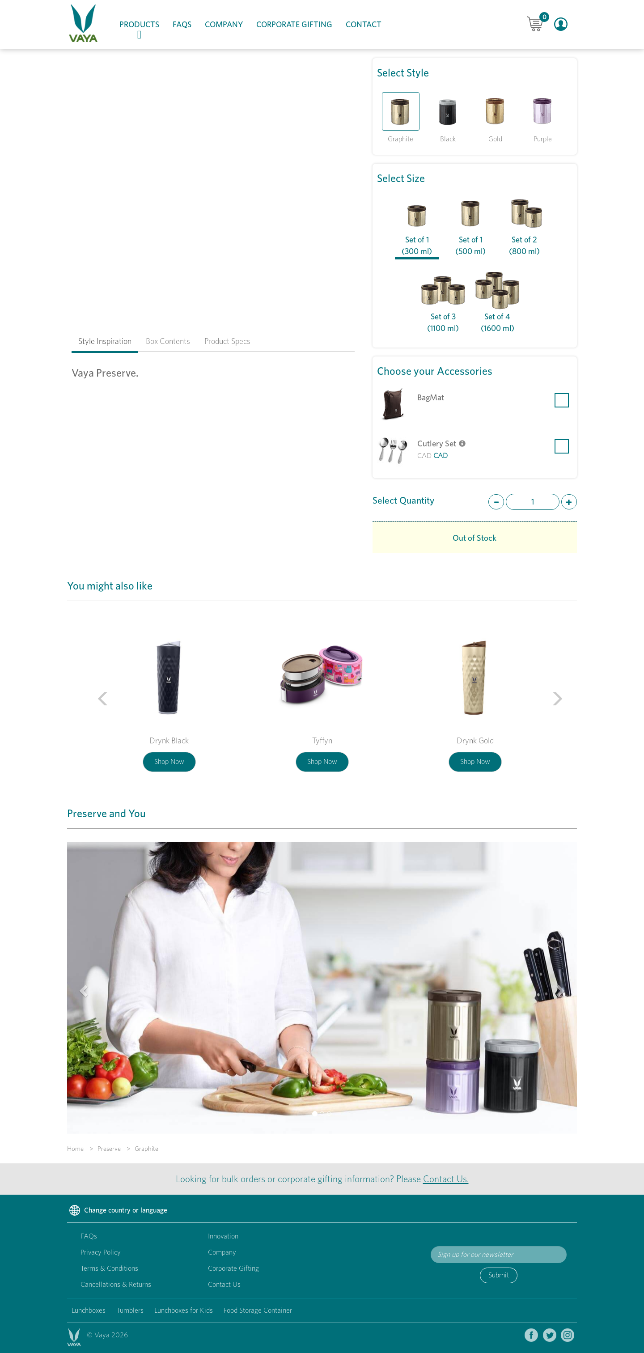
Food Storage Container (258, 1310)
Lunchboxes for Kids (183, 1310)
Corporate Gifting (294, 24)
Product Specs (227, 341)
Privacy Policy (100, 1252)
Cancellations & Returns (115, 1284)
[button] (95, 695)
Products (142, 30)
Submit (498, 1275)
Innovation (223, 1236)
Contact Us (224, 1284)
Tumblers (130, 1310)
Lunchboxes (89, 1310)
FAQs (182, 24)
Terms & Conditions (109, 1268)
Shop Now (169, 761)
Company (224, 24)
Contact (363, 24)
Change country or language (117, 1211)
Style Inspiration (104, 341)
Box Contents (168, 341)
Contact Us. (446, 1178)
